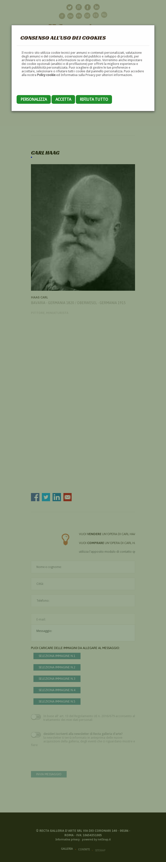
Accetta (63, 99)
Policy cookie (46, 75)
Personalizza (34, 99)
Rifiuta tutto (94, 99)
